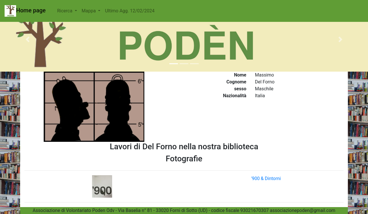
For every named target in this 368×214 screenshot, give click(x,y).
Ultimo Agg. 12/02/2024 (129, 11)
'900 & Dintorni (266, 178)
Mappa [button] (89, 11)
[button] (27, 39)
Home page (25, 11)
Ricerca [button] (65, 11)
